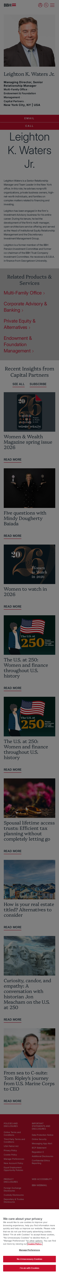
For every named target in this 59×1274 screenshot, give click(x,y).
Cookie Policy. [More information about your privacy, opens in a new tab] (35, 1244)
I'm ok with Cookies (29, 1268)
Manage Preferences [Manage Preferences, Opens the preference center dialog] (29, 1250)
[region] (29, 1241)
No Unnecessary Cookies (29, 1259)
